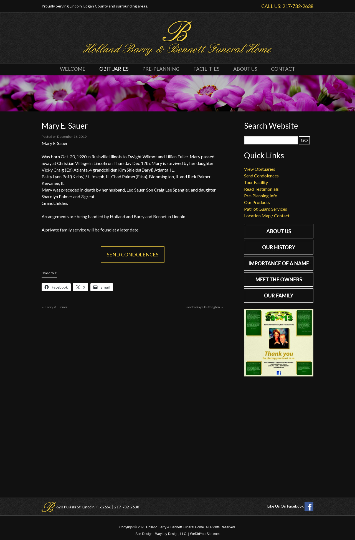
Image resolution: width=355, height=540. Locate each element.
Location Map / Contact (267, 215)
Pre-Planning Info (260, 195)
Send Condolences (132, 254)
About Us (245, 69)
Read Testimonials (261, 189)
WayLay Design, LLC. (171, 534)
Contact (283, 69)
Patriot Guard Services (265, 209)
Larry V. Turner (54, 307)
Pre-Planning (160, 69)
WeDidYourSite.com (205, 534)
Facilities (206, 69)
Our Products (257, 202)
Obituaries (113, 69)
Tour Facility (256, 182)
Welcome (72, 69)
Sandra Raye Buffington (205, 307)
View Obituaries (259, 169)
